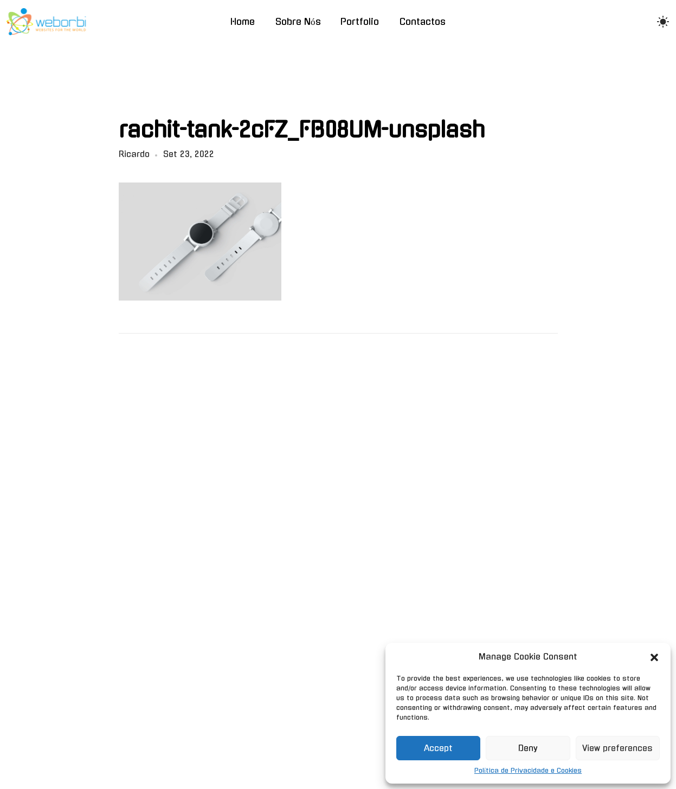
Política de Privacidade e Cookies (528, 770)
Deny (527, 748)
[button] (654, 656)
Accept (438, 748)
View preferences (617, 748)
